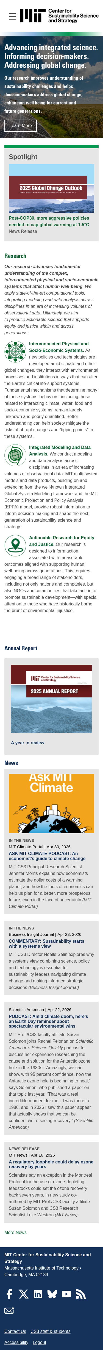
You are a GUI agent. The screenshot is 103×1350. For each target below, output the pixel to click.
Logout (39, 1342)
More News (15, 1232)
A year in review (27, 742)
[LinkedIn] (38, 1297)
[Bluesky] (52, 1297)
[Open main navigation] (12, 16)
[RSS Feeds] (81, 1297)
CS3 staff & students (50, 1331)
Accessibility (16, 1342)
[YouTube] (66, 1297)
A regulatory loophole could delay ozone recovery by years (51, 1164)
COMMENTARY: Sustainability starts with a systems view (46, 943)
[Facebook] (9, 1297)
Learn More (20, 125)
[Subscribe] (9, 1313)
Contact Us (15, 1331)
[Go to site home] (59, 16)
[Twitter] (24, 1297)
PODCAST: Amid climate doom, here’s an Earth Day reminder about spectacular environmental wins (48, 1021)
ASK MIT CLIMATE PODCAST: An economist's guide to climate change (47, 856)
